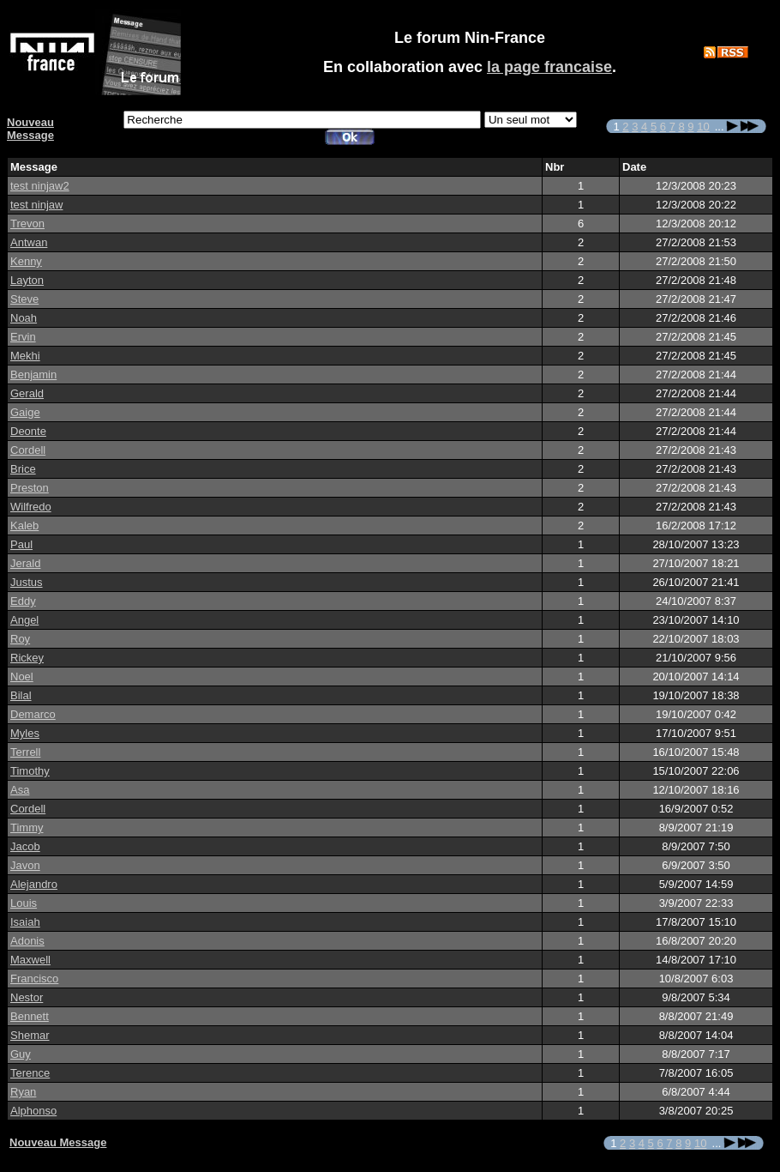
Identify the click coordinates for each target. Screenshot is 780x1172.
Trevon (27, 223)
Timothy (30, 770)
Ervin (23, 336)
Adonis (27, 940)
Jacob (25, 846)
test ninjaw (36, 204)
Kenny (26, 261)
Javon (25, 865)
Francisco (34, 978)
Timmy (27, 827)
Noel (21, 676)
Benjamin (33, 374)
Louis (23, 903)
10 (703, 126)
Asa (19, 789)
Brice (23, 468)
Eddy (23, 601)
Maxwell (30, 959)
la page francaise (549, 67)
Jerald (25, 563)
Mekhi (25, 355)
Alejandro (33, 884)
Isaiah (25, 921)
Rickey (27, 657)
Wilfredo (30, 506)
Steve (24, 299)
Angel (24, 619)
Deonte (28, 431)
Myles (24, 733)
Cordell (27, 450)
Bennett (29, 1016)
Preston (29, 487)
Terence (30, 1072)
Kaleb (24, 525)
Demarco (33, 714)
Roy (20, 638)
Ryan (23, 1091)
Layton (27, 280)
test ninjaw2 (39, 185)
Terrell (25, 752)
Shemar (30, 1035)
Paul (21, 544)
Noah (23, 317)
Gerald (27, 393)
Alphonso (33, 1110)
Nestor (26, 997)
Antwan (28, 242)
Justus (26, 582)
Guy (20, 1054)
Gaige (25, 412)
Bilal (21, 695)
